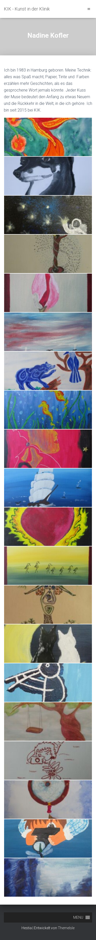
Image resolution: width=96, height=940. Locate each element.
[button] (78, 917)
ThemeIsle (66, 928)
